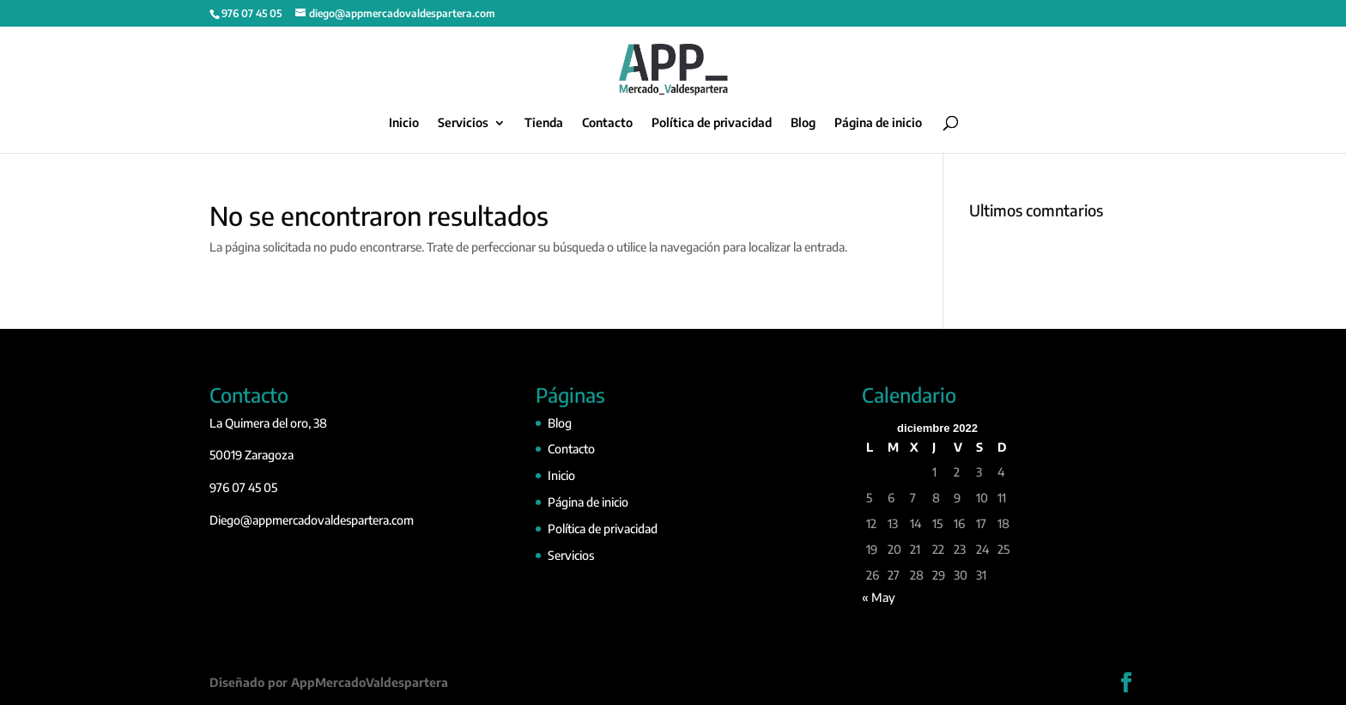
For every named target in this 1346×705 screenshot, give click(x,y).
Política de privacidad (712, 123)
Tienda (543, 123)
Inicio (404, 123)
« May (878, 597)
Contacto (607, 123)
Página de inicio (878, 123)
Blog (803, 123)
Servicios (463, 123)
